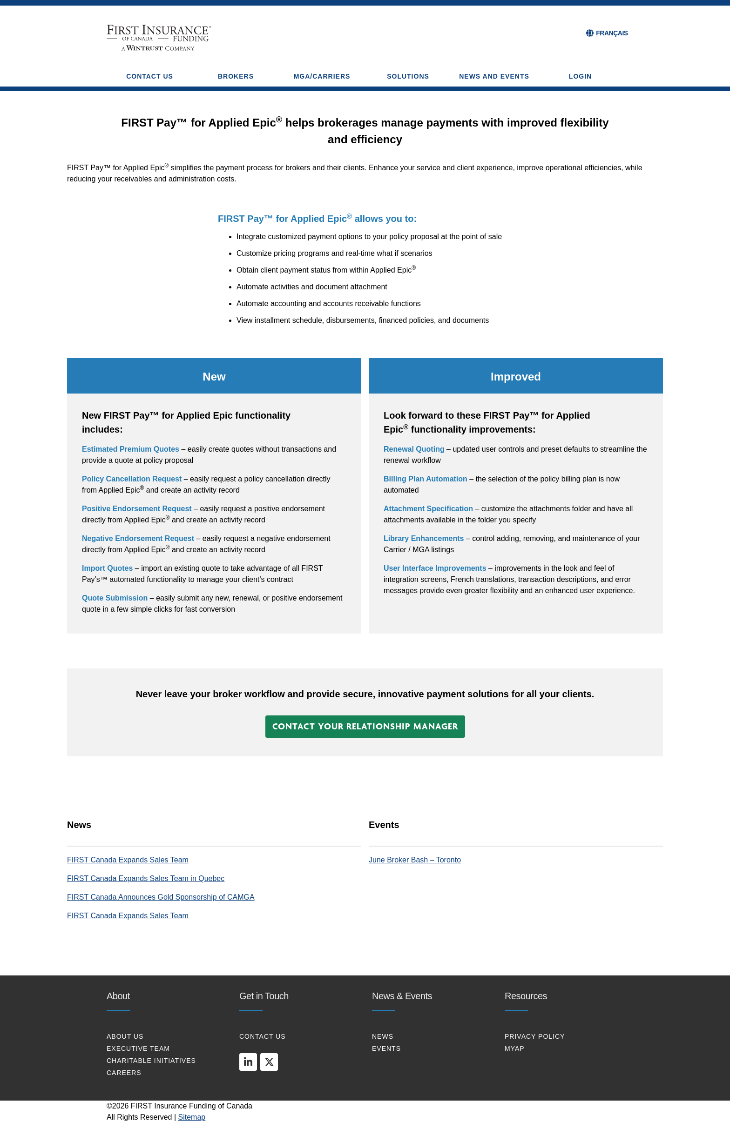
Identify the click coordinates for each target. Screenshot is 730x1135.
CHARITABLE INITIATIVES (151, 1060)
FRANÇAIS (612, 33)
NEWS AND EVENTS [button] (494, 76)
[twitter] (269, 1062)
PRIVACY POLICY (535, 1036)
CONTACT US (262, 1036)
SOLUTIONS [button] (408, 76)
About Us (125, 1036)
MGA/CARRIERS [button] (322, 76)
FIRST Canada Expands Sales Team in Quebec (145, 878)
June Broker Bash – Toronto (415, 860)
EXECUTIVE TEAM (138, 1048)
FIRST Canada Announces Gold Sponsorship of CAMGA (161, 897)
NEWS (382, 1036)
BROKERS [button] (236, 76)
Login (580, 76)
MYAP (515, 1048)
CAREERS (124, 1072)
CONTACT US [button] (149, 76)
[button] (365, 726)
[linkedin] (248, 1062)
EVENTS (386, 1048)
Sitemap (192, 1117)
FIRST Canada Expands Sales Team (128, 860)
